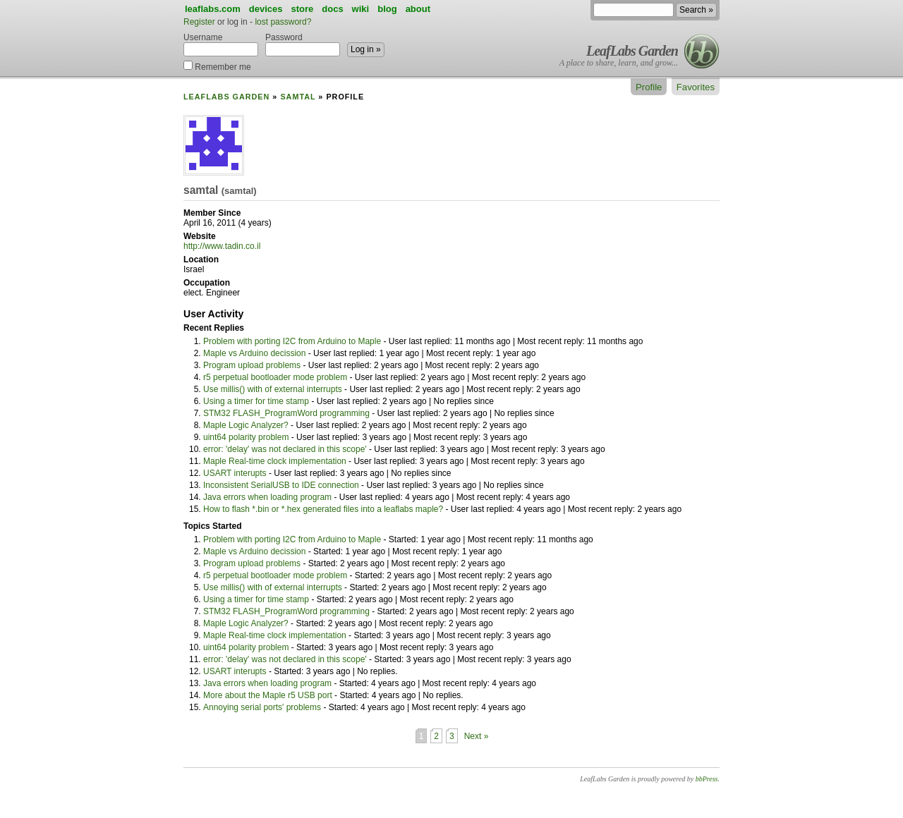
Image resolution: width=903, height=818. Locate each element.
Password (302, 44)
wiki (361, 9)
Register (199, 22)
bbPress (707, 779)
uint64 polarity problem (246, 437)
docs (332, 9)
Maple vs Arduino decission (254, 353)
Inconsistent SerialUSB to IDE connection (281, 485)
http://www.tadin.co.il (221, 246)
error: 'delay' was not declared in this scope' (285, 449)
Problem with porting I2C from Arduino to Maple (292, 341)
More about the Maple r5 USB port (267, 695)
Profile (649, 87)
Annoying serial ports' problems (262, 707)
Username (220, 44)
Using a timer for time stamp (256, 401)
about (418, 9)
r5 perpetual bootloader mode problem (275, 377)
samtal (297, 96)
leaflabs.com (213, 9)
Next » (476, 736)
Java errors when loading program (267, 497)
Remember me (217, 66)
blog (386, 9)
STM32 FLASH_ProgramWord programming (286, 413)
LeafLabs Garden (632, 51)
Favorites (696, 87)
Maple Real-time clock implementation (274, 461)
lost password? (283, 22)
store (302, 9)
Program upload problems (252, 365)
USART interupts (235, 473)
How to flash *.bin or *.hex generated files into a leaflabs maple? (323, 509)
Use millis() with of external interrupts (272, 389)
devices (266, 9)
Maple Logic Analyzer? (246, 425)
